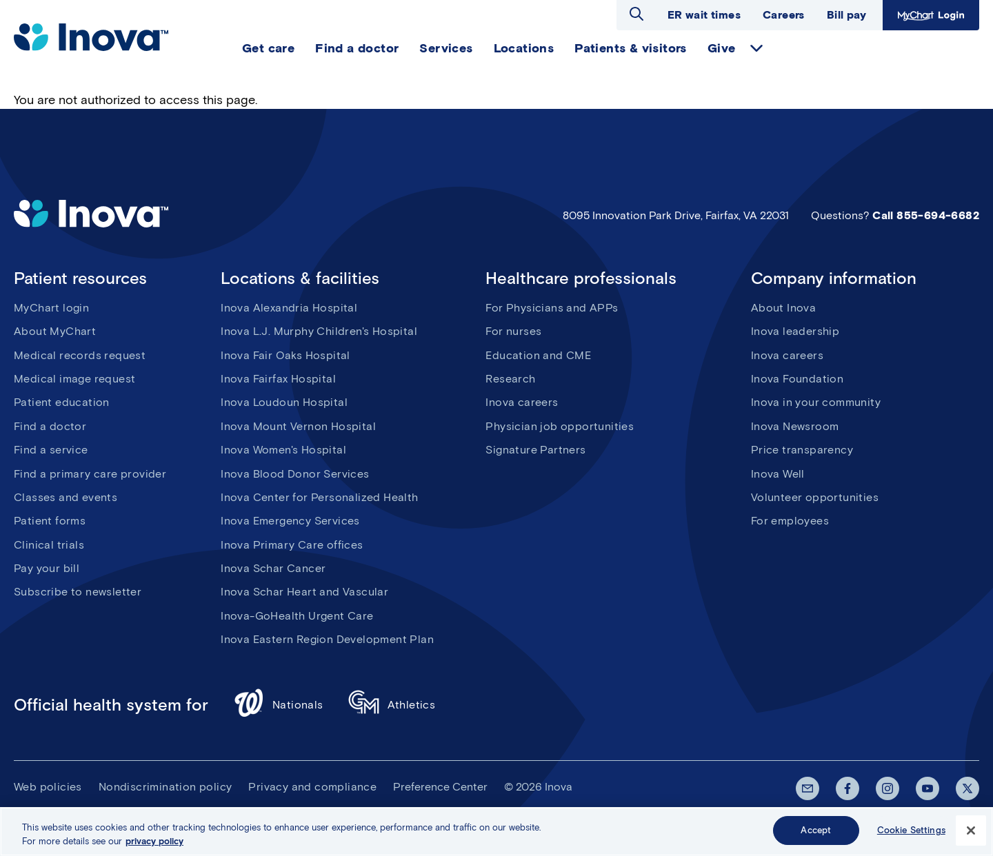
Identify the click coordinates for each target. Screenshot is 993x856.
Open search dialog (636, 14)
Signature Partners (535, 449)
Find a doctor (357, 48)
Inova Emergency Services (290, 520)
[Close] (971, 833)
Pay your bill (46, 568)
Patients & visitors (630, 48)
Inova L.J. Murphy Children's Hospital (319, 331)
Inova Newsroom (795, 426)
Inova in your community (816, 402)
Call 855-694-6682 (925, 215)
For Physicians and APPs (551, 307)
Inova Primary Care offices (292, 544)
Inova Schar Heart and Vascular (304, 591)
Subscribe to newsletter (77, 591)
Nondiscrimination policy (165, 786)
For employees (790, 520)
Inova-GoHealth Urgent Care (297, 615)
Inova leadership (795, 331)
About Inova (783, 307)
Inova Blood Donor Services (295, 473)
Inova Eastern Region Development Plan (327, 639)
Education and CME (538, 355)
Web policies (48, 786)
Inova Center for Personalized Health (319, 497)
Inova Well (778, 473)
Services (445, 48)
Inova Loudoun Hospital (284, 402)
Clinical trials (49, 544)
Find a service (51, 449)
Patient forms (50, 520)
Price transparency (802, 449)
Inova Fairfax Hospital (278, 378)
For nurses (513, 331)
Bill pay (846, 14)
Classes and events (65, 497)
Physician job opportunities (559, 426)
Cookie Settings (911, 833)
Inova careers (521, 402)
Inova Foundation (797, 378)
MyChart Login (931, 15)
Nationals (278, 704)
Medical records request (80, 355)
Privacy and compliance (312, 786)
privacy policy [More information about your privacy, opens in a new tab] (154, 844)
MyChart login (51, 307)
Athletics (392, 704)
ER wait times (704, 14)
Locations (524, 48)
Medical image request (74, 378)
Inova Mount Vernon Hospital (298, 426)
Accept (816, 833)
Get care (268, 48)
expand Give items (756, 48)
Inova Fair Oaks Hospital (285, 355)
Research (510, 378)
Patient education (62, 402)
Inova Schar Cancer (273, 568)
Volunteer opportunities (815, 497)
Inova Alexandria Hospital (289, 307)
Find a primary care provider (90, 473)
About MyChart (55, 331)
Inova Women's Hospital (283, 449)
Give (722, 48)
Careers (784, 14)
